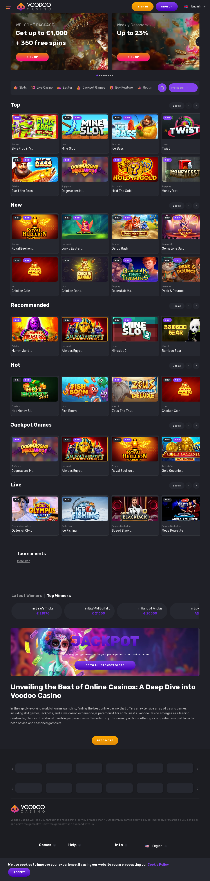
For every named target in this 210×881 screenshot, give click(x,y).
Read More (105, 740)
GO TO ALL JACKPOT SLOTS (105, 665)
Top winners (59, 596)
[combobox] (194, 6)
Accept (19, 872)
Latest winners (26, 596)
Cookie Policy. (158, 865)
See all (177, 105)
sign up (166, 6)
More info (23, 561)
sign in (143, 6)
